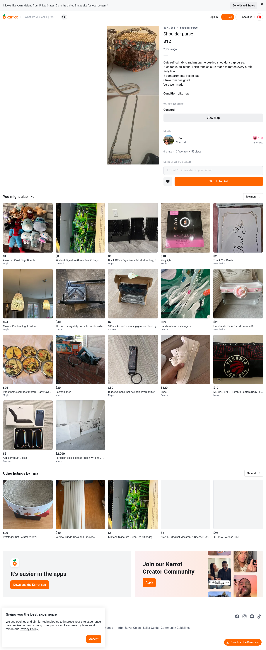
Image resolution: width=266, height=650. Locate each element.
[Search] (63, 17)
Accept (95, 631)
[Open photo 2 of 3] (133, 60)
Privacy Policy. (50, 621)
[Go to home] (10, 17)
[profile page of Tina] (168, 140)
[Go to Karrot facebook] (237, 616)
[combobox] (42, 17)
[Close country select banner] (262, 4)
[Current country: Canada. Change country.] (259, 17)
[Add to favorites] (167, 181)
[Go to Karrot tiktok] (259, 616)
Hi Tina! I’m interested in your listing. (213, 170)
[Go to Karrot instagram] (244, 616)
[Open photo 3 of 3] (133, 129)
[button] (253, 196)
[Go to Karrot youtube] (252, 616)
